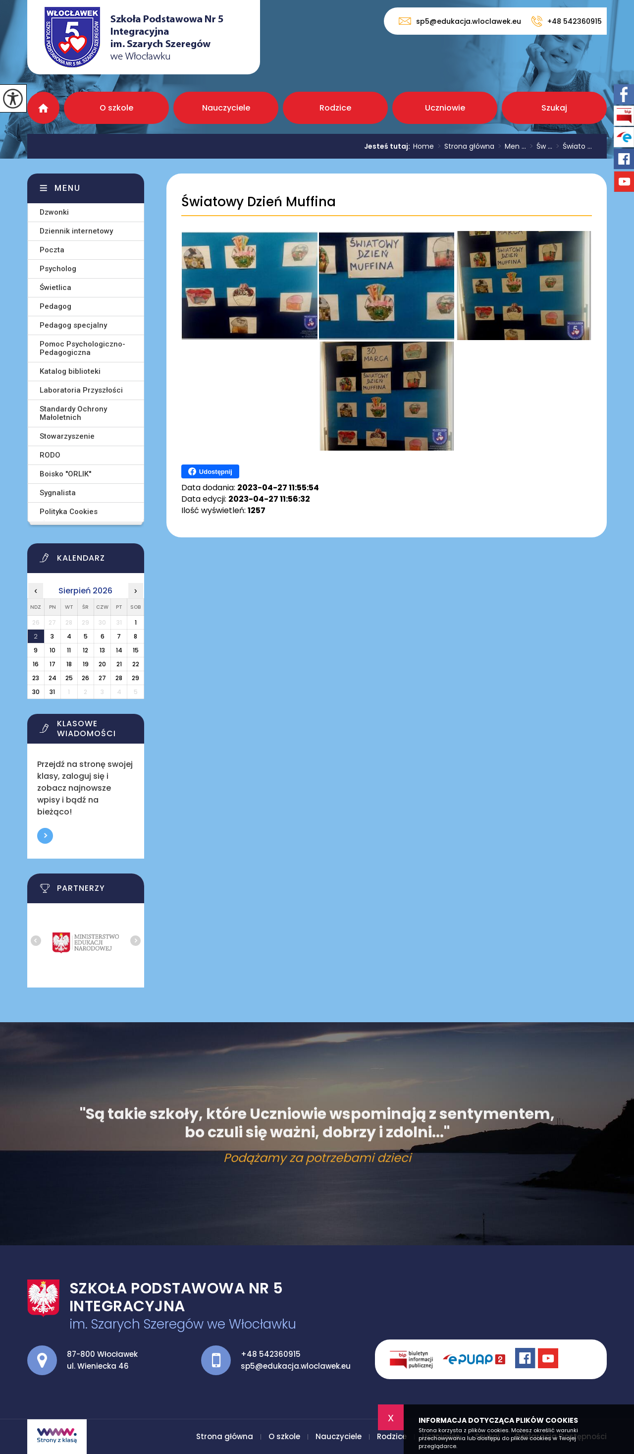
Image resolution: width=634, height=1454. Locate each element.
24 (52, 678)
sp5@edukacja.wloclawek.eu (460, 21)
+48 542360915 (566, 21)
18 (69, 664)
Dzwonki (54, 212)
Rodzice (335, 108)
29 (135, 678)
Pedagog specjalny (73, 325)
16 (36, 664)
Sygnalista (58, 492)
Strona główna (43, 108)
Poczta (52, 249)
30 (36, 692)
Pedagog (55, 306)
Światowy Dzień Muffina (258, 202)
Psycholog (58, 268)
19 (86, 664)
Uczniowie (445, 108)
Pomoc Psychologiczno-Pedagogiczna (82, 348)
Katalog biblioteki (70, 371)
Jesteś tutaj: (388, 146)
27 (102, 678)
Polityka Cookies (69, 511)
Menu (67, 188)
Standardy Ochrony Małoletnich (73, 413)
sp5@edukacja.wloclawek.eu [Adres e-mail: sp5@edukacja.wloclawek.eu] (296, 1366)
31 (52, 692)
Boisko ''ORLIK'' (65, 473)
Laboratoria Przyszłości (81, 390)
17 (52, 664)
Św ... (539, 146)
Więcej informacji (45, 836)
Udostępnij (210, 471)
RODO (50, 455)
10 (52, 650)
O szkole (116, 108)
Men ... (510, 146)
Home (423, 146)
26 (85, 678)
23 (35, 678)
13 (102, 650)
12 (85, 650)
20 (102, 664)
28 (118, 678)
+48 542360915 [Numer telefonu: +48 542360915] (271, 1354)
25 (69, 678)
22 (135, 664)
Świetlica (55, 287)
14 (119, 650)
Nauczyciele (226, 108)
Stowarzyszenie (67, 436)
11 (69, 650)
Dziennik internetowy (76, 231)
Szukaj (554, 108)
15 (136, 650)
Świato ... (572, 146)
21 (119, 664)
